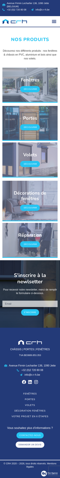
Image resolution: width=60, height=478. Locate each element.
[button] (54, 21)
